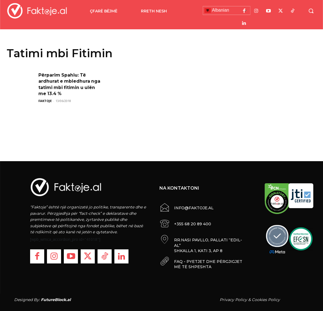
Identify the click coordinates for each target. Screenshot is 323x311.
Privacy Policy (233, 299)
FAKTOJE (45, 101)
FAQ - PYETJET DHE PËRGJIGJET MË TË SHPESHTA (208, 264)
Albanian (216, 10)
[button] (310, 10)
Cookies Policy (266, 299)
